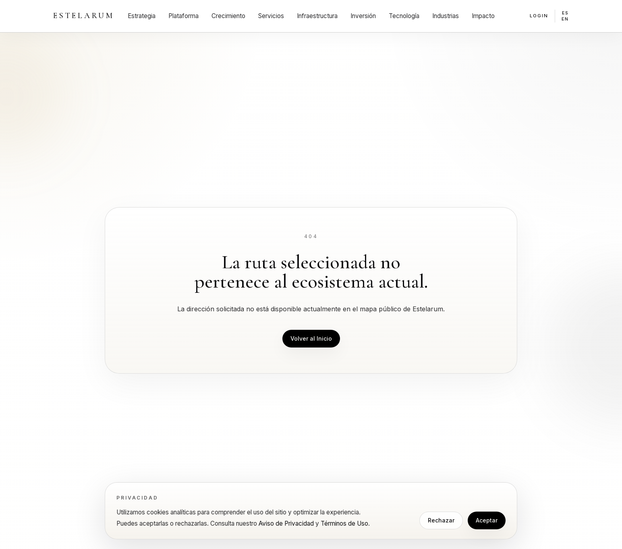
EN (565, 19)
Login (539, 16)
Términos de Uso (344, 523)
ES (565, 13)
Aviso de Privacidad (286, 523)
